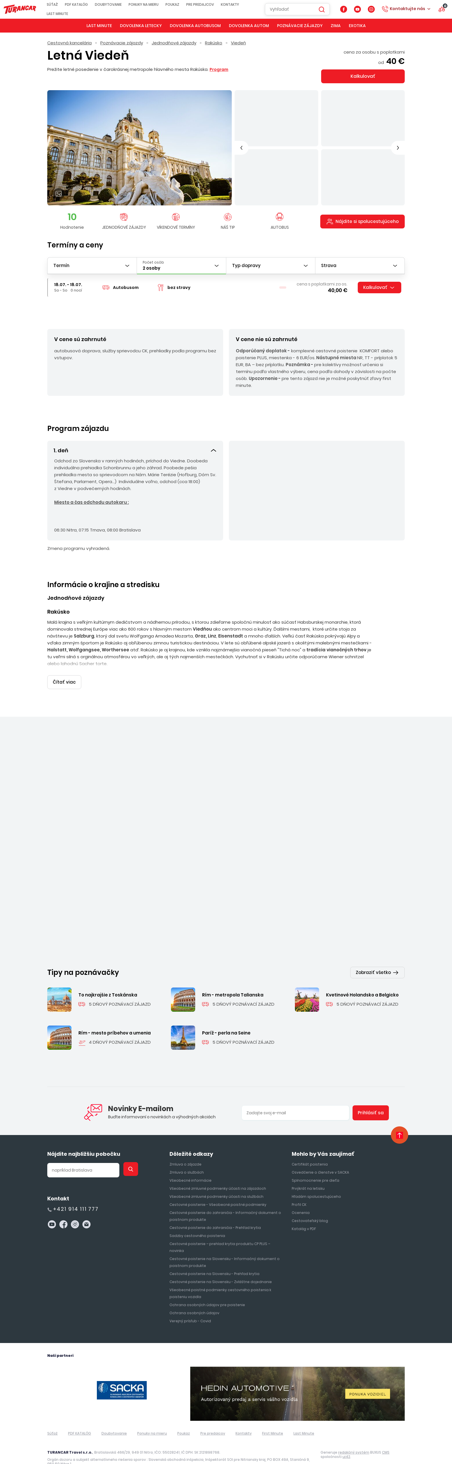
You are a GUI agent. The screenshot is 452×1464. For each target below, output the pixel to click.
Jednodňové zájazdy (174, 43)
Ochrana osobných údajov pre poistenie (207, 1291)
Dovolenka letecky (141, 26)
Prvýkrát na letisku (308, 1174)
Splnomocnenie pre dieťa (315, 1166)
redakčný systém (353, 1438)
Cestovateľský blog (310, 1206)
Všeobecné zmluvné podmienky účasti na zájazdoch (218, 1174)
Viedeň (238, 43)
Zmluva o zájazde (185, 1150)
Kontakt (58, 1184)
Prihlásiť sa (371, 1099)
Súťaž (59, 4)
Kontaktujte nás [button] (407, 9)
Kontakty (237, 4)
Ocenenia (301, 1198)
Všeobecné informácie (191, 1166)
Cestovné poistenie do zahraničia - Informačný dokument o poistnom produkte (225, 1202)
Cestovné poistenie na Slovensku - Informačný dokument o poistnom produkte (225, 1248)
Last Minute (65, 14)
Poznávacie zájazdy (300, 26)
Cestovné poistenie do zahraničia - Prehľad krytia (215, 1213)
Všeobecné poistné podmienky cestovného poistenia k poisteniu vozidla (220, 1279)
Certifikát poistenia (310, 1150)
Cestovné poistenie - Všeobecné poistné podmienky (218, 1190)
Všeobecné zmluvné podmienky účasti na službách (216, 1182)
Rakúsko (213, 43)
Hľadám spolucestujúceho (316, 1182)
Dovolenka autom (249, 26)
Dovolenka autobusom (195, 26)
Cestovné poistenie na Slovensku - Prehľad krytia (214, 1259)
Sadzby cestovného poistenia (197, 1221)
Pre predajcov (207, 4)
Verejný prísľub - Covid (190, 1307)
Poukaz (180, 4)
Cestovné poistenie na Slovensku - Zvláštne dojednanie (221, 1268)
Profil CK (299, 1190)
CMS (385, 1438)
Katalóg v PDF (304, 1215)
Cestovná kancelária (69, 43)
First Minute (272, 1419)
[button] (135, 449)
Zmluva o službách (187, 1158)
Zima (336, 26)
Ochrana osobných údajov (194, 1299)
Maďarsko (111, 863)
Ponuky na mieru (151, 4)
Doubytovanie (115, 4)
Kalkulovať (363, 76)
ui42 (346, 1442)
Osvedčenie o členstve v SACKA (320, 1158)
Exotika (357, 26)
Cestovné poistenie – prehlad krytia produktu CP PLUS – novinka (220, 1233)
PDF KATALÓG (83, 4)
